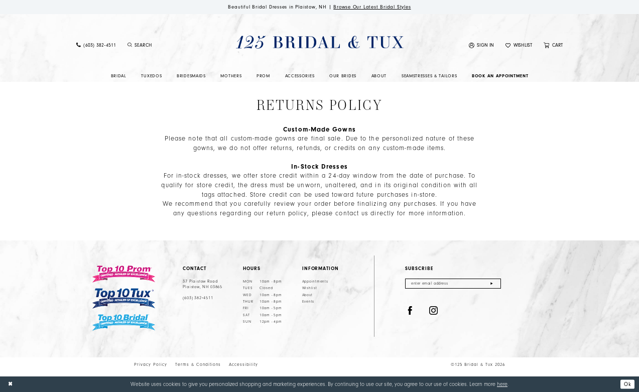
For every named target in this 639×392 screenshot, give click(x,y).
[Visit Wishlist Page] (519, 46)
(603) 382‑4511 (198, 298)
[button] (481, 46)
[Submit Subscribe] (491, 284)
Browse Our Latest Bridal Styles (373, 7)
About (307, 295)
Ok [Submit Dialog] (627, 383)
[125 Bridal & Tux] (319, 42)
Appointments (315, 282)
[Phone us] (95, 46)
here (502, 384)
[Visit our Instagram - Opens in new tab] (434, 311)
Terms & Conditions (198, 364)
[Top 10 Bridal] (123, 323)
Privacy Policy (150, 364)
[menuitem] (95, 46)
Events (308, 302)
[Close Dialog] (11, 384)
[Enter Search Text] (166, 46)
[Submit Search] (130, 46)
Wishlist (309, 289)
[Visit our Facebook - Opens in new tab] (410, 311)
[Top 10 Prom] (123, 274)
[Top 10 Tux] (123, 299)
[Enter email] (453, 284)
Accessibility (243, 364)
